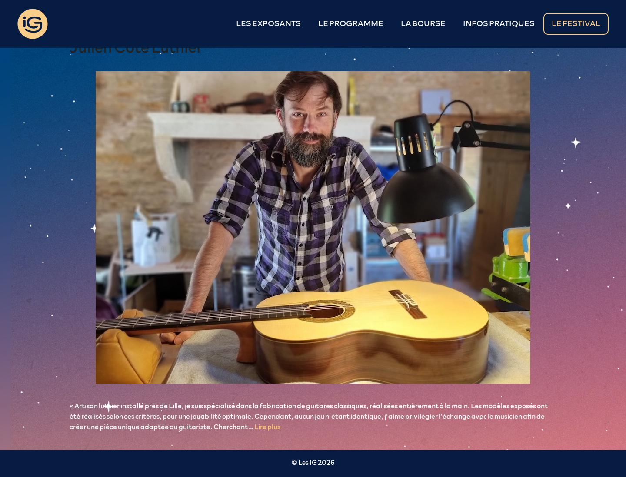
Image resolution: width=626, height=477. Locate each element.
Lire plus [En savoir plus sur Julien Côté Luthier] (267, 427)
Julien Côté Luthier (136, 48)
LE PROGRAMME (350, 24)
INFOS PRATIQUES (499, 24)
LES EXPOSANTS (268, 24)
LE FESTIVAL (576, 24)
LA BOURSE (423, 24)
